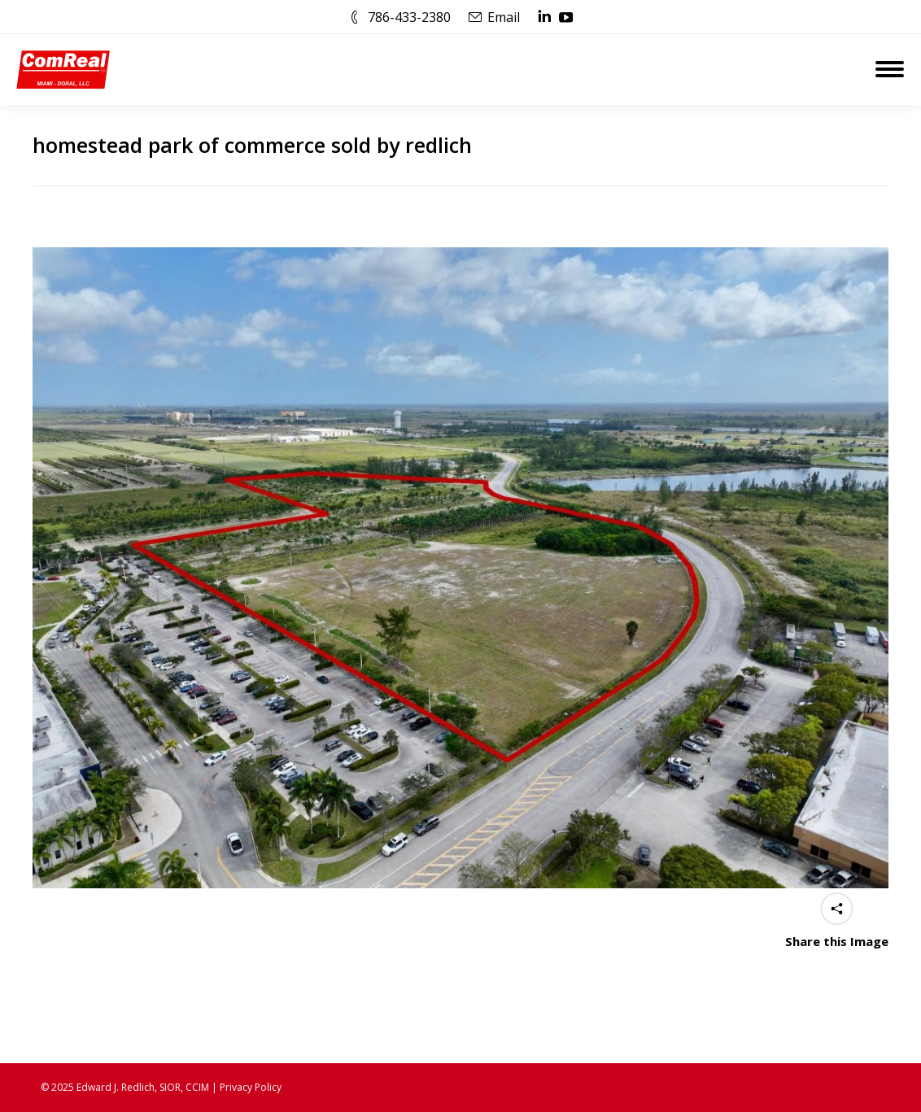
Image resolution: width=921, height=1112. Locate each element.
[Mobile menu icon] (890, 69)
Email (503, 17)
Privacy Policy (251, 1087)
